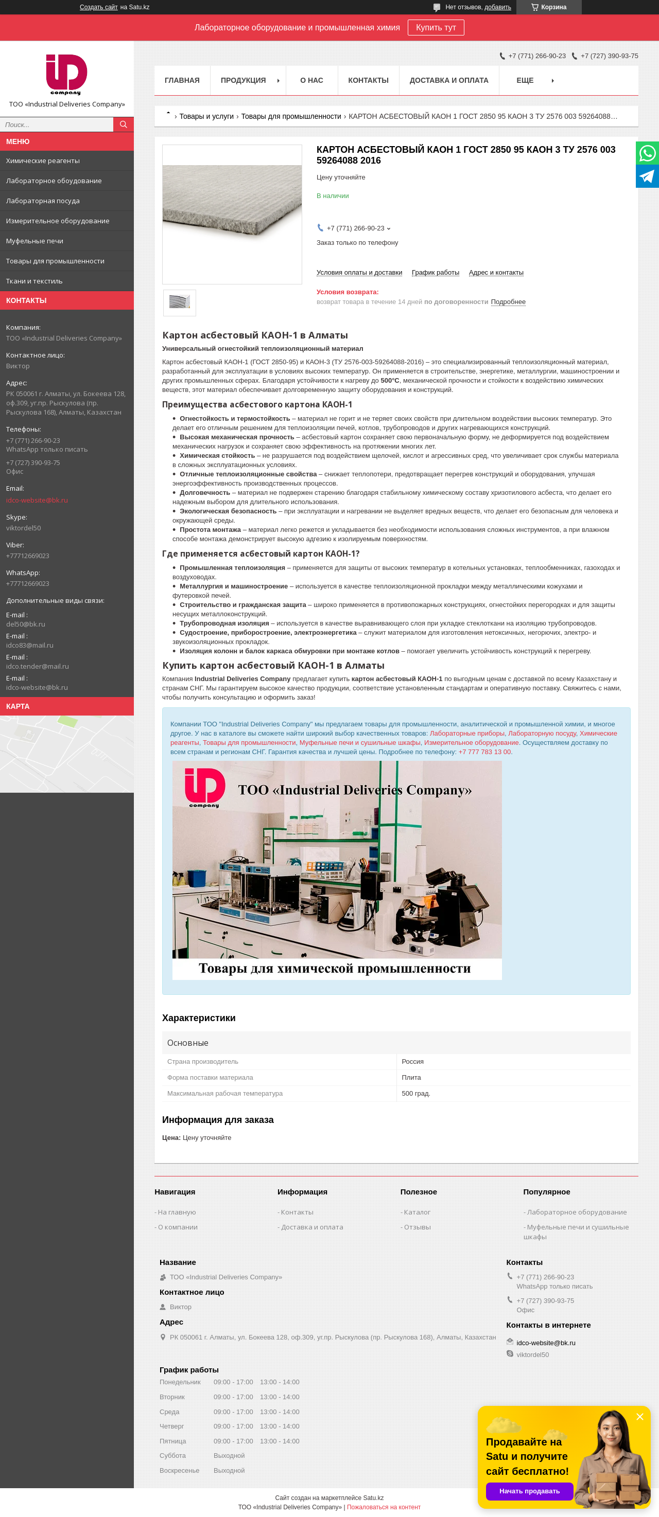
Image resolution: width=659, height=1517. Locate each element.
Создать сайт (99, 7)
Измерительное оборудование (58, 220)
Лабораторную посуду (542, 733)
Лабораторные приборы (467, 733)
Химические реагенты (43, 160)
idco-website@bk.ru (37, 500)
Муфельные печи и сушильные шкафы (360, 742)
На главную (177, 1212)
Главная (182, 80)
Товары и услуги (206, 116)
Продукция (243, 80)
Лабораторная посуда (43, 200)
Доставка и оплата (449, 80)
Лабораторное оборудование (577, 1212)
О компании (178, 1227)
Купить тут (436, 27)
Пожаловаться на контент (384, 1507)
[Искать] (123, 124)
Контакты (369, 80)
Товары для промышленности (55, 260)
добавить (497, 7)
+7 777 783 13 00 (485, 752)
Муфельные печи (34, 240)
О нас (311, 80)
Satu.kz (373, 1498)
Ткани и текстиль (34, 280)
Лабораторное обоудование (54, 180)
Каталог (417, 1212)
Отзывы (417, 1227)
